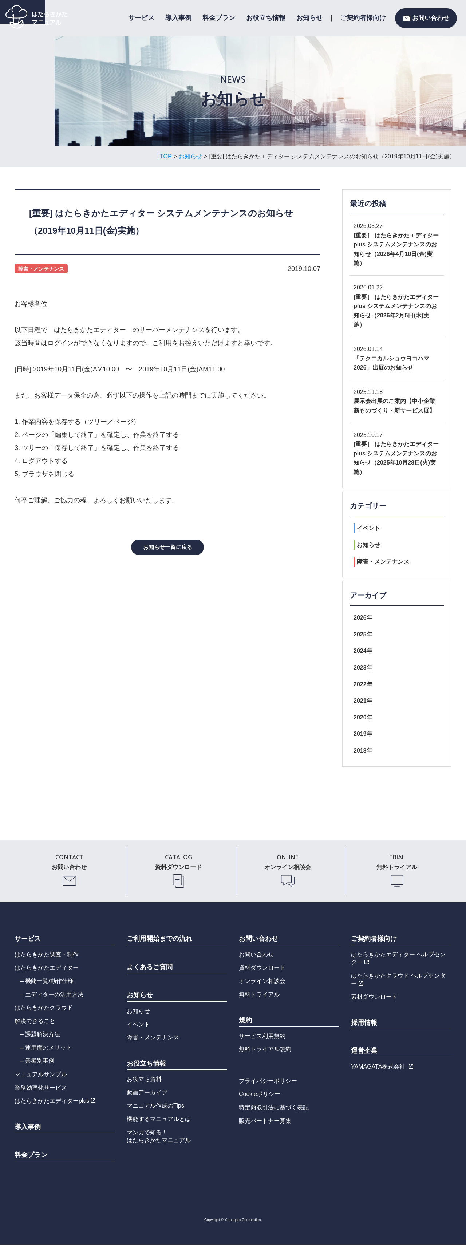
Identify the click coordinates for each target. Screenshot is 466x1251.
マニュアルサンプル (41, 1080)
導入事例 (178, 17)
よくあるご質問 (150, 973)
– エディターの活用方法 (51, 1001)
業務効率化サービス (41, 1094)
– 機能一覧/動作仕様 (47, 987)
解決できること (35, 1027)
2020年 (363, 717)
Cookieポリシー (259, 1100)
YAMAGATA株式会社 (382, 1073)
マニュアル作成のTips (155, 1112)
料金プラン (218, 17)
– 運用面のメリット (46, 1054)
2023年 (363, 667)
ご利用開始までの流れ (159, 944)
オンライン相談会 (262, 987)
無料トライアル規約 (265, 1055)
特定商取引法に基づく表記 (274, 1113)
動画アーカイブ (147, 1099)
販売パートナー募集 (265, 1127)
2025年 (363, 634)
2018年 (363, 750)
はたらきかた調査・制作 (47, 961)
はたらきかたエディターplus (55, 1107)
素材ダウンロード (374, 1003)
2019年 (363, 734)
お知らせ (309, 17)
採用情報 (364, 1029)
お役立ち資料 (144, 1085)
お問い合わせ (426, 18)
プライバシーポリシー (268, 1087)
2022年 (363, 684)
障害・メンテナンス (381, 562)
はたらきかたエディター (47, 974)
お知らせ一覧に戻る (167, 547)
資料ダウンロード (262, 974)
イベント (367, 528)
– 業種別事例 (37, 1067)
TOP (166, 156)
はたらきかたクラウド (44, 1014)
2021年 (363, 701)
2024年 (363, 651)
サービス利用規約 (262, 1042)
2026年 (363, 618)
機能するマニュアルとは (159, 1125)
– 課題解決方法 (40, 1040)
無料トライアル (259, 1001)
